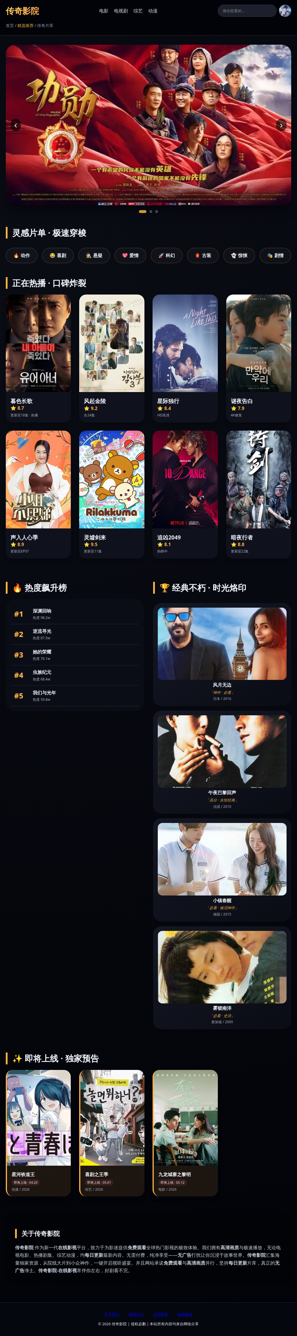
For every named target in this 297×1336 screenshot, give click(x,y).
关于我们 (111, 1314)
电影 (103, 11)
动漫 (152, 11)
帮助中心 (136, 1314)
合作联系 (160, 1314)
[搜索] (247, 11)
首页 (10, 25)
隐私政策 (185, 1314)
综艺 (138, 11)
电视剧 (121, 11)
